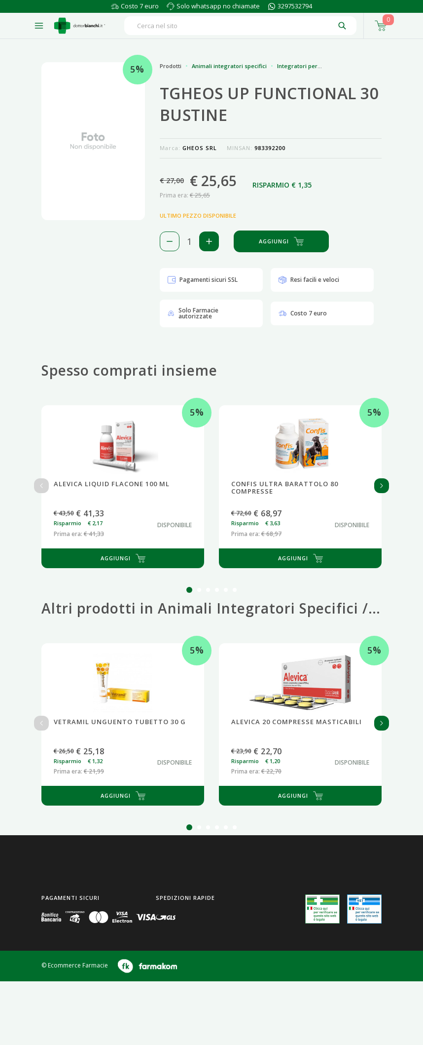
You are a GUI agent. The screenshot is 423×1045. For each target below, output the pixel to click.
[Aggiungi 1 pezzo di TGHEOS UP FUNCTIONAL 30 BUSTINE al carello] (209, 241)
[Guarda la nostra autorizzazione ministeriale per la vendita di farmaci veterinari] (364, 908)
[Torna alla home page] (79, 25)
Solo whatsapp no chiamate (218, 5)
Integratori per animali (308, 66)
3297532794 (295, 5)
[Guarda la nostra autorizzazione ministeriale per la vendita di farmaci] (322, 909)
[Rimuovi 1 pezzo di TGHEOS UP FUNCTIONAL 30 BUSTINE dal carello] (169, 241)
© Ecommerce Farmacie (74, 965)
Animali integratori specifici (229, 66)
